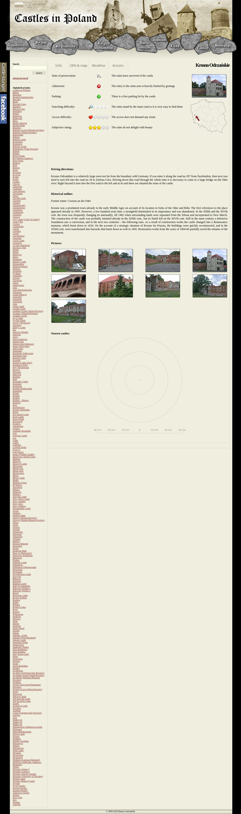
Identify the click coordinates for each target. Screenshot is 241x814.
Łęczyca (16, 450)
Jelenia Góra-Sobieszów (23, 344)
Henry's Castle (19, 327)
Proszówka (17, 569)
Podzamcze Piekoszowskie (24, 567)
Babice (16, 92)
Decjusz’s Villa (19, 248)
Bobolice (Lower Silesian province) (28, 130)
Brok (15, 165)
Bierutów (17, 128)
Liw (14, 438)
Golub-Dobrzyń (20, 295)
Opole (15, 525)
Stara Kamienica (20, 649)
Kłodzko (16, 377)
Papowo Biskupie (20, 544)
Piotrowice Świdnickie (23, 555)
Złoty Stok (17, 797)
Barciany (17, 99)
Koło (15, 379)
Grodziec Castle (20, 316)
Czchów (16, 224)
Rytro (15, 609)
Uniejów (16, 715)
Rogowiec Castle (20, 595)
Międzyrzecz (18, 473)
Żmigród (16, 804)
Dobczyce (17, 255)
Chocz (15, 196)
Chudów (16, 203)
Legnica (16, 428)
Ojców (16, 511)
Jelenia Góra (18, 341)
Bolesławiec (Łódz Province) (25, 149)
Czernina (17, 231)
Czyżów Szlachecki (21, 245)
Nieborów (17, 492)
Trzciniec (17, 708)
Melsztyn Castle (20, 464)
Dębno (16, 252)
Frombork (17, 271)
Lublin (16, 443)
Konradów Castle (20, 381)
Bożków (16, 163)
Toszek (16, 703)
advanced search (20, 78)
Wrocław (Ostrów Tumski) (24, 774)
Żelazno (16, 802)
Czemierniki (18, 226)
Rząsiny (16, 612)
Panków (16, 541)
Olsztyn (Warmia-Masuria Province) (29, 520)
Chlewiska (17, 186)
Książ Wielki (18, 419)
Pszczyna (17, 576)
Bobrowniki (18, 135)
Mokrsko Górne (20, 482)
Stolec (15, 656)
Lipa (15, 433)
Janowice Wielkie (20, 332)
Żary (15, 800)
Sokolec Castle (19, 640)
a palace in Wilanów (22, 90)
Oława (15, 522)
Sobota (16, 633)
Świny (15, 692)
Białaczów (17, 116)
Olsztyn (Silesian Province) (25, 518)
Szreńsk (16, 668)
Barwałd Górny (19, 104)
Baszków (17, 107)
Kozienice (17, 384)
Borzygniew (18, 161)
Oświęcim (17, 534)
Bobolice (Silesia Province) (25, 132)
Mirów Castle (19, 478)
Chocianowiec (19, 191)
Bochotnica (18, 142)
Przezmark (17, 572)
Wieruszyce (18, 743)
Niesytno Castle (20, 497)
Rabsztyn (17, 579)
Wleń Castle (18, 750)
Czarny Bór (18, 222)
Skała (15, 621)
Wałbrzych (17, 720)
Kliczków (17, 372)
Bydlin (16, 177)
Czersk (16, 233)
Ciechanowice (19, 208)
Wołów (16, 767)
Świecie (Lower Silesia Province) (27, 689)
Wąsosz (16, 736)
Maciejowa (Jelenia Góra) (24, 457)
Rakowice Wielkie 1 (22, 588)
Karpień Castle (19, 358)
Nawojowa (17, 487)
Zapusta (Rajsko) (20, 790)
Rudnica (16, 600)
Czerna (16, 229)
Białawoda (17, 118)
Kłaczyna (17, 374)
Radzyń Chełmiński (21, 586)
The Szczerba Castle (22, 701)
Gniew (16, 283)
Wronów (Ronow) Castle (24, 781)
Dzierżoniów (18, 264)
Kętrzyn (16, 370)
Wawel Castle (19, 734)
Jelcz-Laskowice (20, 339)
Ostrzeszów (18, 532)
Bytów (16, 179)
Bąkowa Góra (19, 109)
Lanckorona (18, 426)
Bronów (16, 168)
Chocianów (18, 193)
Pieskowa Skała (20, 551)
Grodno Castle (19, 309)
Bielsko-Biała (19, 125)
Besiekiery (17, 111)
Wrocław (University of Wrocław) (28, 776)
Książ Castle (18, 417)
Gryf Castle (18, 318)
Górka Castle (18, 306)
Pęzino (16, 548)
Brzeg (15, 170)
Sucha (15, 663)
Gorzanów (17, 299)
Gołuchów (17, 297)
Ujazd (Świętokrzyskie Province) (27, 713)
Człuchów (17, 238)
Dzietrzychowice (20, 266)
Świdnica (17, 682)
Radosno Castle (19, 584)
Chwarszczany (19, 205)
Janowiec (17, 334)
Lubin (15, 440)
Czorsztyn (17, 243)
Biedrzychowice (20, 123)
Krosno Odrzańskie (21, 410)
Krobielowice (19, 407)
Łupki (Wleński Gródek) (23, 454)
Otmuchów (17, 537)
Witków (16, 746)
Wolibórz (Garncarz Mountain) (26, 760)
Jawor (15, 337)
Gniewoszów (18, 285)
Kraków (16, 396)
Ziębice (16, 795)
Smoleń (16, 631)
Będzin (16, 114)
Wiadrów (17, 739)
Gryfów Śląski (19, 320)
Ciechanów (18, 210)
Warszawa (17, 729)
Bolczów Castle (20, 146)
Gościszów (17, 302)
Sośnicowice (18, 645)
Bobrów (16, 137)
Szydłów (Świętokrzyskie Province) (28, 673)
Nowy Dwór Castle (21, 499)
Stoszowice (18, 659)
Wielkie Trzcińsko (21, 741)
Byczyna (16, 175)
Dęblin (16, 250)
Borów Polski (19, 156)
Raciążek (17, 581)
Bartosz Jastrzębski (126, 811)
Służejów (17, 626)
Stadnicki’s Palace (21, 647)
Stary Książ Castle (21, 654)
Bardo (15, 102)
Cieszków (17, 215)
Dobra (15, 257)
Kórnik (16, 393)
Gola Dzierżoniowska (22, 290)
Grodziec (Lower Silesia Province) (28, 311)
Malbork (16, 459)
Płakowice (17, 558)
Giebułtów (17, 276)
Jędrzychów (18, 349)
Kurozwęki (17, 421)
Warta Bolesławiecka (22, 732)
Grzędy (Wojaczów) (21, 323)
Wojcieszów (18, 755)
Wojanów (17, 753)
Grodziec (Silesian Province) (25, 313)
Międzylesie (18, 471)
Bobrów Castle (19, 139)
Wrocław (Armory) (21, 769)
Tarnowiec (17, 694)
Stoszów (16, 661)
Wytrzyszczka (19, 786)
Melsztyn (17, 461)
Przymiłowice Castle (22, 574)
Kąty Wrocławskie (21, 367)
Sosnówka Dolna (20, 642)
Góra (15, 304)
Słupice (16, 623)
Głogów (16, 278)
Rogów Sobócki (20, 598)
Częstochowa (18, 236)
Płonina (16, 560)
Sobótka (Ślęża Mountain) (24, 638)
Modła (15, 480)
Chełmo (16, 182)
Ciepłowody (18, 212)
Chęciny (16, 184)
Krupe (15, 412)
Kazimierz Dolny (20, 365)
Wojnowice (18, 757)
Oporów (16, 527)
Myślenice (17, 485)
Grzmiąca (17, 325)
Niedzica (16, 494)
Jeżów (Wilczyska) (21, 346)
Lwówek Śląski (19, 447)
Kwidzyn (17, 424)
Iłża (14, 330)
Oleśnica (16, 513)
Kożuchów (17, 391)
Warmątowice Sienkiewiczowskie (27, 727)
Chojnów (17, 201)
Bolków (16, 151)
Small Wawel (18, 628)
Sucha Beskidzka (20, 666)
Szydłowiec (18, 670)
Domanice (17, 259)
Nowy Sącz (18, 504)
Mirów (16, 475)
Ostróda (16, 529)
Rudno (16, 602)
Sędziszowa (18, 614)
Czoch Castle (18, 240)
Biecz (15, 121)
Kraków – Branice (21, 400)
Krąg (15, 405)
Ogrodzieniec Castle (22, 508)
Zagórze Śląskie (20, 788)
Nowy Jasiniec (19, 501)
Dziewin (16, 269)
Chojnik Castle (19, 198)
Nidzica (16, 490)
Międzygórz (18, 468)
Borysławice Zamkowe (23, 158)
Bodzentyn (17, 144)
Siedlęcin (17, 616)
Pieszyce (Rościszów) (22, 553)
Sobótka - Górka (20, 635)
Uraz (15, 717)
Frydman (17, 273)
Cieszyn (16, 217)
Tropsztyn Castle (20, 706)
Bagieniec (17, 95)
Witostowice (18, 748)
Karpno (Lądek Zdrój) (22, 363)
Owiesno (16, 539)
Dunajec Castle (19, 262)
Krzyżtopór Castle (21, 414)
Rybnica (16, 605)
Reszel (16, 593)
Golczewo (17, 292)
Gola (15, 287)
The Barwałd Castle (21, 699)
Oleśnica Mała (19, 515)
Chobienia (17, 189)
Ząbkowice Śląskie (21, 793)
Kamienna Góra (20, 356)
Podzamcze (18, 565)
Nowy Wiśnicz (19, 506)
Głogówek (17, 280)
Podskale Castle (20, 562)
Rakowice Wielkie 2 (22, 591)
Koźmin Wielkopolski (22, 388)
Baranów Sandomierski (23, 97)
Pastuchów (17, 546)
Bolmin (16, 154)
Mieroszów (18, 466)
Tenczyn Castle (19, 696)
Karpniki (16, 360)
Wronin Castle (19, 779)
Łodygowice (18, 452)
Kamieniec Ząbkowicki (23, 353)
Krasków (17, 403)
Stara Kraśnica (19, 652)
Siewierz (16, 619)
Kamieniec (17, 351)
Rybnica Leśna (19, 607)
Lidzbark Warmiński (22, 431)
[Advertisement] (139, 149)
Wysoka (16, 783)
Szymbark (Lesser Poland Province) (28, 675)
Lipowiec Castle (20, 435)
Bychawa (17, 172)
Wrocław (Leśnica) (21, 772)
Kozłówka (17, 386)
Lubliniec (17, 445)
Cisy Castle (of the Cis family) (26, 219)
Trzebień (16, 710)
